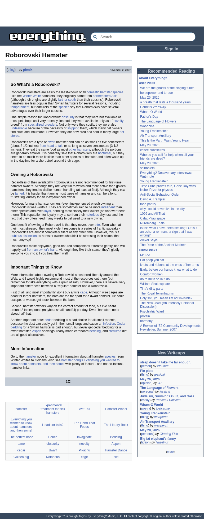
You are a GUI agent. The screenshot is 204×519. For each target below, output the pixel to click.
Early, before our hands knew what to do (168, 269)
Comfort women (151, 274)
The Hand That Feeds (84, 425)
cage (83, 292)
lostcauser (163, 408)
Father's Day (149, 116)
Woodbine (147, 126)
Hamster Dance (116, 450)
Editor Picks (148, 250)
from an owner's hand (42, 250)
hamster (30, 356)
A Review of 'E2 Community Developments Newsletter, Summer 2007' (170, 327)
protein (145, 316)
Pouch (52, 437)
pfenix (27, 70)
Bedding (116, 437)
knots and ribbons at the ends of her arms (169, 265)
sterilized (115, 331)
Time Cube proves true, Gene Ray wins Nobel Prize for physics (168, 188)
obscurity (68, 117)
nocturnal (104, 153)
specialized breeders (42, 124)
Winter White (32, 96)
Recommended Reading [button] (171, 71)
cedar (49, 320)
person (146, 366)
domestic (93, 92)
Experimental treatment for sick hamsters (53, 409)
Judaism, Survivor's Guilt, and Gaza (167, 396)
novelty (118, 121)
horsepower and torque (156, 93)
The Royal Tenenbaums (157, 293)
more (170, 451)
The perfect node (21, 437)
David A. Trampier (152, 199)
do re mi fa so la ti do (155, 279)
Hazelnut (162, 442)
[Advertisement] (102, 13)
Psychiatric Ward (152, 311)
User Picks (147, 83)
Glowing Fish (168, 434)
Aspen (36, 331)
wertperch (161, 417)
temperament (20, 107)
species (64, 107)
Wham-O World (151, 112)
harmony (146, 321)
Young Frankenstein (154, 131)
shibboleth (147, 168)
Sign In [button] (171, 49)
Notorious (53, 457)
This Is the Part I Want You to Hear (164, 140)
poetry (145, 408)
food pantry (148, 204)
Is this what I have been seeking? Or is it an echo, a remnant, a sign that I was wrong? (169, 231)
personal (147, 391)
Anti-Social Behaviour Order (160, 194)
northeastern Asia (105, 96)
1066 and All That (152, 213)
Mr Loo (145, 255)
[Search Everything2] (143, 36)
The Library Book (116, 425)
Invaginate (84, 437)
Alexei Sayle (149, 240)
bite (97, 225)
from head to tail (50, 146)
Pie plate (146, 371)
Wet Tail (84, 409)
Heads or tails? (52, 425)
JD (160, 383)
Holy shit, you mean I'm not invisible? (166, 298)
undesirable (19, 128)
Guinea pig (21, 457)
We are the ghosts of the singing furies (167, 88)
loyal (47, 211)
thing (11, 70)
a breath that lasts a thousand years (165, 102)
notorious (92, 215)
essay (145, 400)
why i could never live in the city (162, 209)
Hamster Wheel (116, 409)
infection (109, 324)
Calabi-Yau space (152, 218)
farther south (67, 100)
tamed (19, 193)
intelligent (108, 207)
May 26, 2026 (149, 97)
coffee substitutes (152, 150)
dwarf (51, 142)
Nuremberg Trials (152, 223)
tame (21, 444)
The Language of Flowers (158, 121)
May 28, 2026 (149, 145)
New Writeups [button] (171, 353)
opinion (146, 383)
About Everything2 (153, 78)
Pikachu (84, 450)
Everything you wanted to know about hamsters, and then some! (21, 424)
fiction (145, 442)
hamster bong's (72, 360)
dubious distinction (24, 236)
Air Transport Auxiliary (155, 136)
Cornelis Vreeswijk (153, 107)
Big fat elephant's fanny (158, 439)
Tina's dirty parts (151, 289)
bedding (95, 331)
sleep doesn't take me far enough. (165, 362)
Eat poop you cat (152, 260)
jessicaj (159, 374)
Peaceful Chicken (168, 400)
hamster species (111, 92)
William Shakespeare (155, 284)
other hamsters (79, 149)
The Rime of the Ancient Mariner (163, 245)
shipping (73, 128)
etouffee (162, 366)
